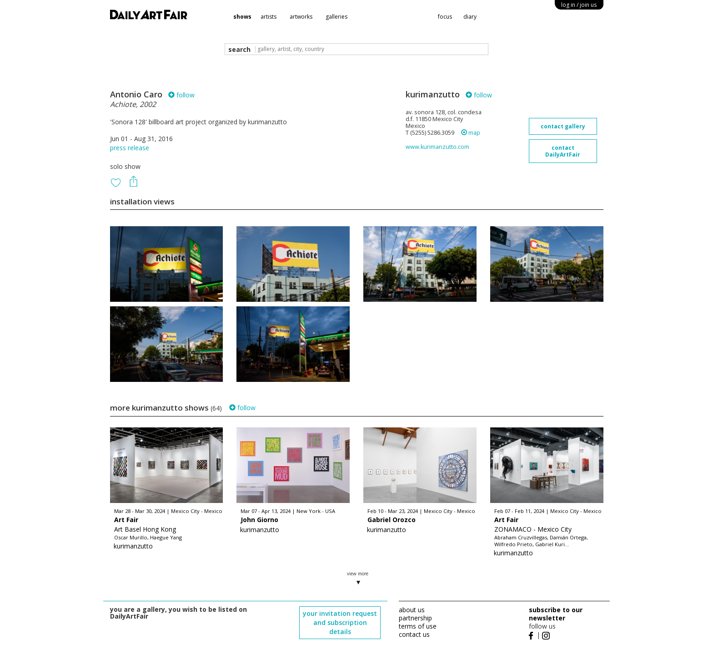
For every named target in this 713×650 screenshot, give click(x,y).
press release (129, 147)
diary (470, 16)
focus (445, 16)
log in (579, 5)
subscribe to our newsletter (555, 613)
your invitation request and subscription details (340, 622)
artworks (301, 16)
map (470, 133)
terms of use (418, 626)
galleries (336, 16)
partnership (415, 618)
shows (242, 16)
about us (412, 609)
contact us (414, 634)
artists (268, 16)
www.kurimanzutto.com (437, 147)
